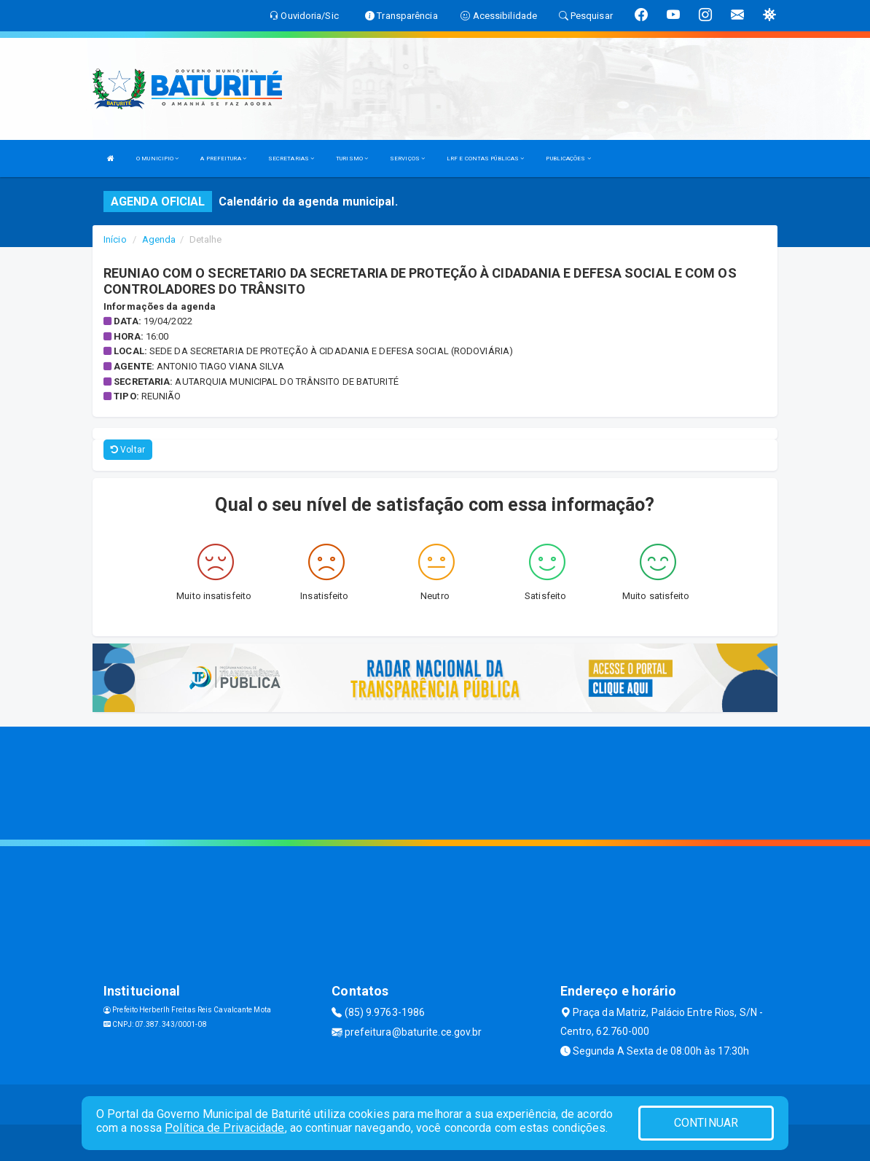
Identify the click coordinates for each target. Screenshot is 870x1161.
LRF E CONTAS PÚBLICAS (485, 158)
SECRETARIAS (291, 158)
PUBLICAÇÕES (568, 158)
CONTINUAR (706, 1123)
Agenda (159, 239)
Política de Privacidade (224, 1128)
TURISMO (352, 158)
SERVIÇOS (407, 158)
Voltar (128, 450)
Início (115, 239)
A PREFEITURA (223, 158)
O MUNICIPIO (157, 158)
